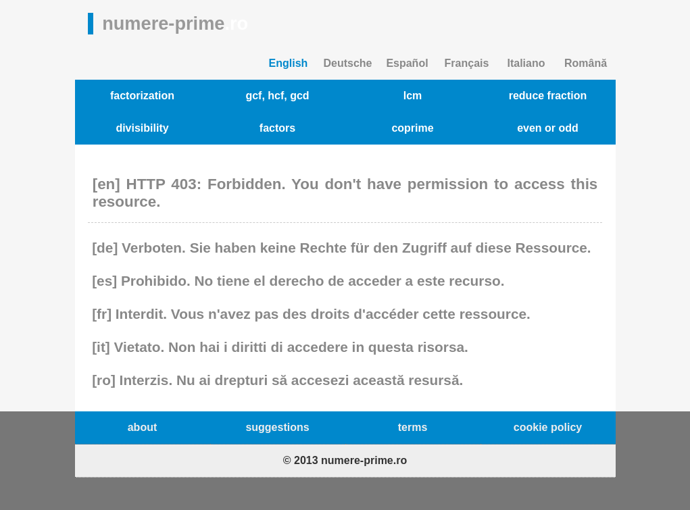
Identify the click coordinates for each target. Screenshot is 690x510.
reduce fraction (548, 95)
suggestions (277, 427)
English (288, 63)
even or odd (547, 128)
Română (585, 63)
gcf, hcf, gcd (277, 95)
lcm (412, 95)
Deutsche (347, 63)
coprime (412, 128)
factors (277, 128)
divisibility (142, 128)
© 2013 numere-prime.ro (345, 460)
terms (413, 427)
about (142, 427)
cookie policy (548, 427)
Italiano (526, 63)
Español (407, 63)
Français (467, 63)
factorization (142, 95)
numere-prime (175, 23)
